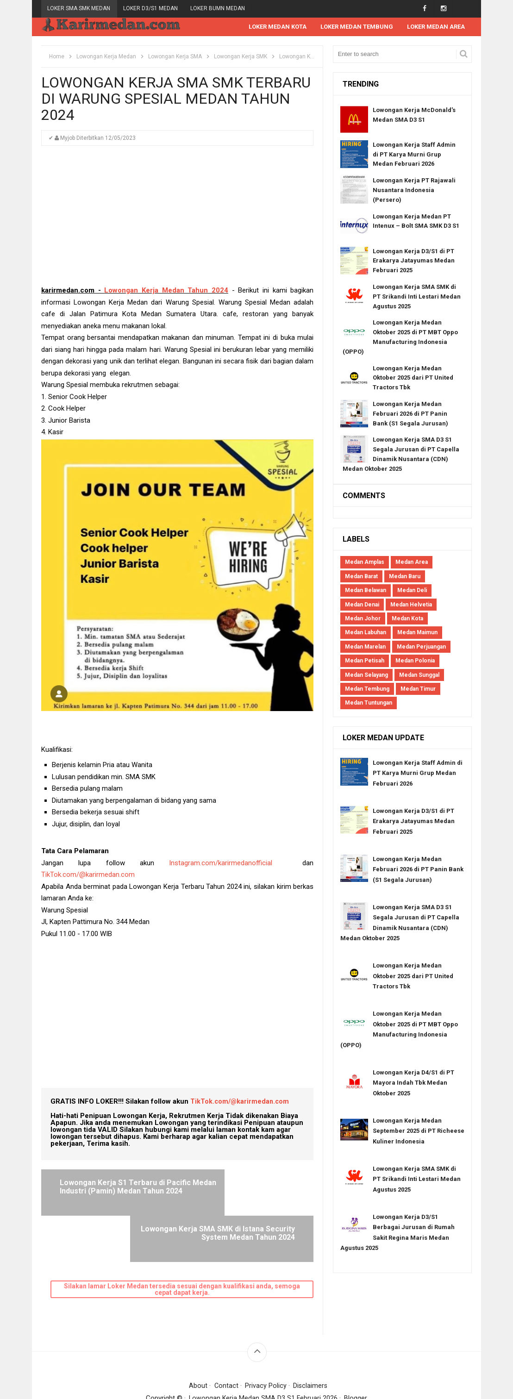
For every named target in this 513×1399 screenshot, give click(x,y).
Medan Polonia (415, 661)
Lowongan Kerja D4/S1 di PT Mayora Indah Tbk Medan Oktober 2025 (413, 1083)
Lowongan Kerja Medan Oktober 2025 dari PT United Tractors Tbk (413, 378)
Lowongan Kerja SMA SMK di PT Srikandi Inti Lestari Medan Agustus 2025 (417, 297)
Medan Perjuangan (421, 647)
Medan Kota (407, 619)
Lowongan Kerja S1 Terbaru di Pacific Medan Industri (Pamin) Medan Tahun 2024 (113, 1191)
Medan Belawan (365, 590)
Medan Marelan (365, 647)
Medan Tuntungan (368, 703)
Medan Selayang (366, 675)
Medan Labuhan (365, 633)
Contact (225, 1340)
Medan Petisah (364, 661)
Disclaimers (310, 1340)
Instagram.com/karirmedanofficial (220, 863)
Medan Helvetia (411, 605)
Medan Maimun (417, 633)
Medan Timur (418, 689)
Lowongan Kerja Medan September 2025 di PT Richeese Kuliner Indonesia (418, 1131)
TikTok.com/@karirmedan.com (88, 875)
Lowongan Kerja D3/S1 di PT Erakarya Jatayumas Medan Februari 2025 (414, 261)
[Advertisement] (177, 220)
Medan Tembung (367, 689)
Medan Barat (361, 577)
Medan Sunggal (419, 675)
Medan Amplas (364, 562)
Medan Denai (362, 605)
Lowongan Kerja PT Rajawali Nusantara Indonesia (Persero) (414, 190)
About (197, 1340)
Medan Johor (363, 619)
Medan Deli (412, 590)
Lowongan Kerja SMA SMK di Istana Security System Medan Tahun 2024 (242, 1191)
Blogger (356, 1352)
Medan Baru (404, 577)
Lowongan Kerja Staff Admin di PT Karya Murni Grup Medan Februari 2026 (414, 155)
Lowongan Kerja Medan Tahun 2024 (166, 291)
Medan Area (411, 562)
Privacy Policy (266, 1340)
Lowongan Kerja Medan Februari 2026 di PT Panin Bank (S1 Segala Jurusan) (410, 414)
